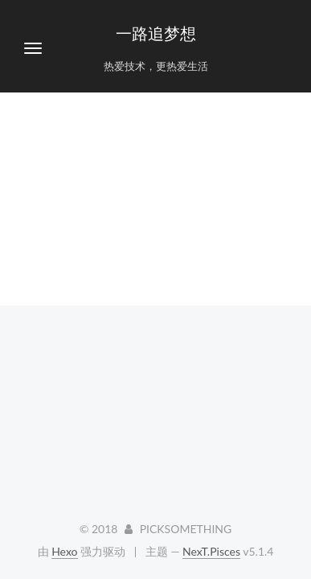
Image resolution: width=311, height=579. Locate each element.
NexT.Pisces (211, 551)
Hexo (64, 551)
